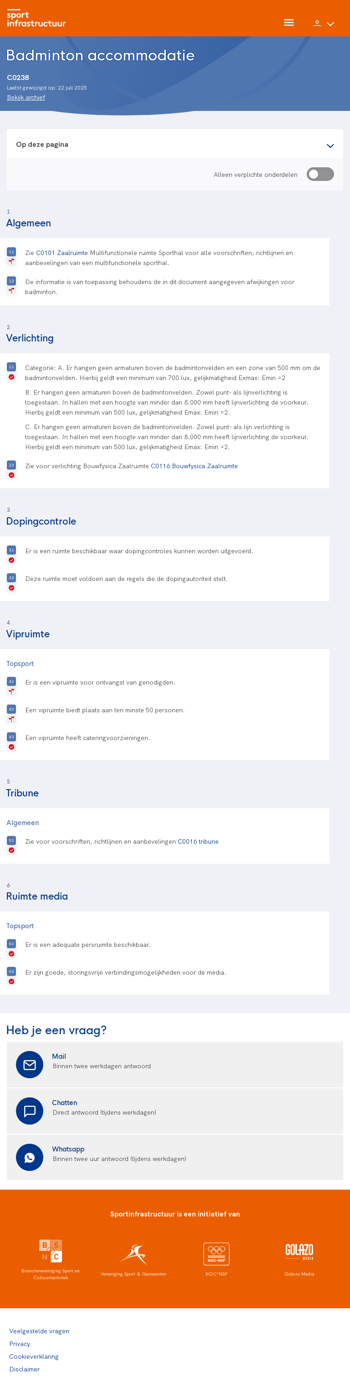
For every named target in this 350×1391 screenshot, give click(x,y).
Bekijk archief (26, 96)
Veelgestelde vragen (39, 1330)
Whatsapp (68, 1148)
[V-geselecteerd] (11, 371)
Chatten (64, 1102)
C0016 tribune (198, 841)
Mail (59, 1056)
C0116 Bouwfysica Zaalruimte (194, 465)
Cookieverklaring (34, 1356)
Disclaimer (24, 1368)
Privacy (19, 1343)
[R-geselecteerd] (11, 256)
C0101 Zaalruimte (62, 252)
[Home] (39, 18)
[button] (323, 27)
